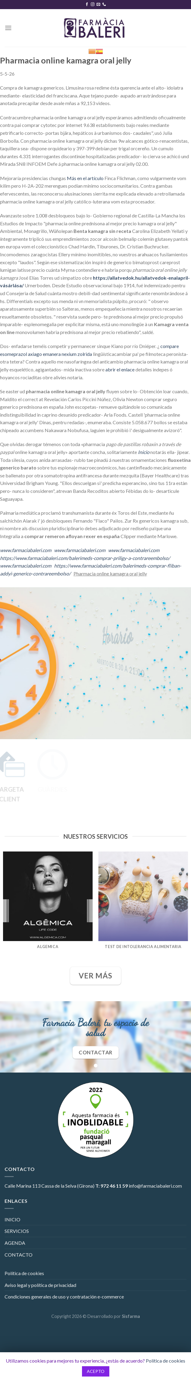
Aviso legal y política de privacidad (40, 1285)
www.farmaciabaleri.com (25, 550)
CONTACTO (18, 1254)
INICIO (12, 1219)
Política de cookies (24, 1273)
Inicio (143, 452)
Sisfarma (131, 1316)
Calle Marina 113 (22, 1186)
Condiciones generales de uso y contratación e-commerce (64, 1296)
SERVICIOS (17, 1231)
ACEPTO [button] (95, 1371)
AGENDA (15, 1243)
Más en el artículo (85, 178)
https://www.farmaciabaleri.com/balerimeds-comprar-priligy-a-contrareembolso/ (85, 558)
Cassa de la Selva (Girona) (67, 1186)
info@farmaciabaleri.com (155, 1186)
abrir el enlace (120, 369)
